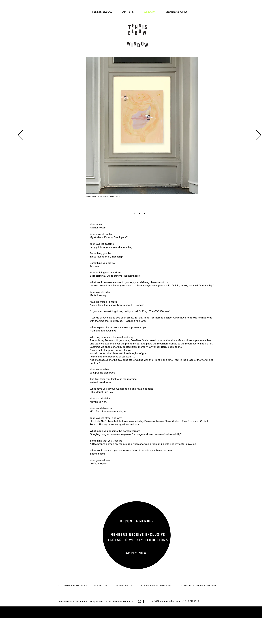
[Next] (258, 135)
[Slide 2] (139, 213)
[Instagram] (139, 601)
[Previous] (20, 135)
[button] (199, 585)
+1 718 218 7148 (190, 601)
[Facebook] (143, 601)
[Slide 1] (134, 213)
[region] (136, 540)
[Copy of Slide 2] (144, 213)
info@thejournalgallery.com (166, 601)
